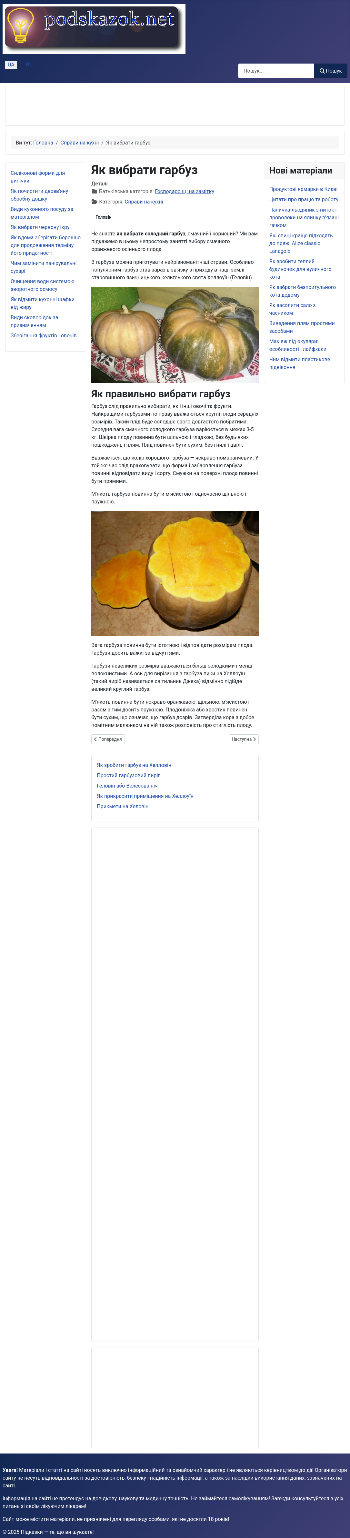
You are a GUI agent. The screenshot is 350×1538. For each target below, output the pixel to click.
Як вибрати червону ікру (40, 227)
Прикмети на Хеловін (122, 806)
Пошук (331, 71)
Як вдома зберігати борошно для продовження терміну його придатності (46, 245)
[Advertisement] (128, 105)
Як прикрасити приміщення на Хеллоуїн (145, 796)
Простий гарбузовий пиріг (128, 775)
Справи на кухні (144, 202)
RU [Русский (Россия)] (29, 65)
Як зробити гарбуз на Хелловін (134, 765)
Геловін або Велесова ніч (127, 786)
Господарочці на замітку (184, 191)
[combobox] (276, 71)
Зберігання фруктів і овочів (44, 335)
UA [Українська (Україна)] (11, 65)
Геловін (103, 217)
